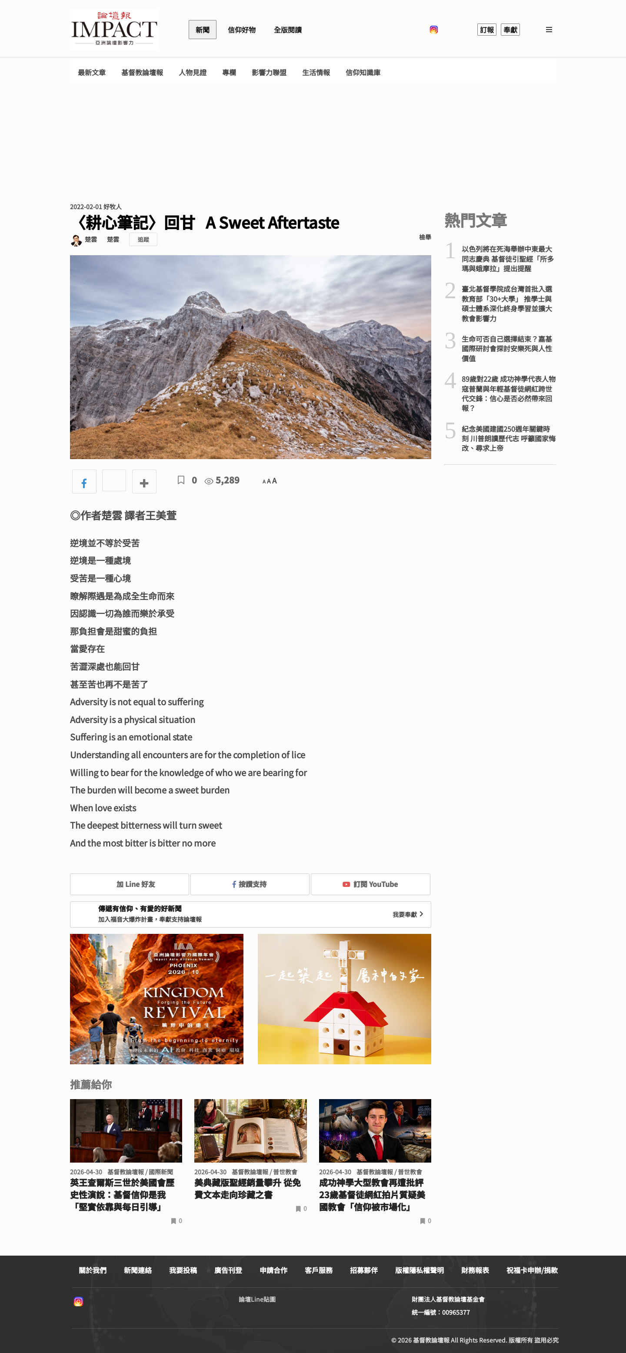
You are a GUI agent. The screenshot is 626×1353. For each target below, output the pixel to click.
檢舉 (425, 237)
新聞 (203, 29)
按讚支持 (249, 884)
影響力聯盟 (269, 72)
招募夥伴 (364, 1270)
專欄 (229, 72)
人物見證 (192, 72)
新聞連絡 (138, 1270)
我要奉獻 (409, 914)
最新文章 (92, 72)
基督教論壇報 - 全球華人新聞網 (114, 29)
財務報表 (475, 1270)
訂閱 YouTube (370, 884)
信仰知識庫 (363, 72)
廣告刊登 (228, 1270)
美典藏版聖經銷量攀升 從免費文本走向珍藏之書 (247, 1188)
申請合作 (273, 1270)
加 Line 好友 (129, 884)
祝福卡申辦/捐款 (532, 1270)
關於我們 (93, 1270)
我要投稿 (183, 1270)
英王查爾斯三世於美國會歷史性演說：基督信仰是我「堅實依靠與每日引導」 (122, 1194)
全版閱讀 (288, 29)
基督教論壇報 (142, 72)
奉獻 (510, 29)
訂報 (487, 29)
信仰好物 (242, 29)
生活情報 (316, 72)
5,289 (222, 479)
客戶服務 (319, 1270)
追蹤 (143, 239)
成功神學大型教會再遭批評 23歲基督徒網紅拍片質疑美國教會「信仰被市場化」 (372, 1194)
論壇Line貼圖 (257, 1299)
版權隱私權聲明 (419, 1270)
